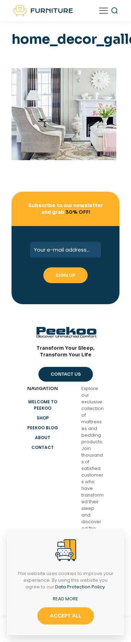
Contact (42, 447)
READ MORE (65, 598)
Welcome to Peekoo (42, 405)
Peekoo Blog (42, 428)
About (42, 437)
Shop (43, 418)
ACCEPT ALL (65, 616)
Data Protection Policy (80, 586)
